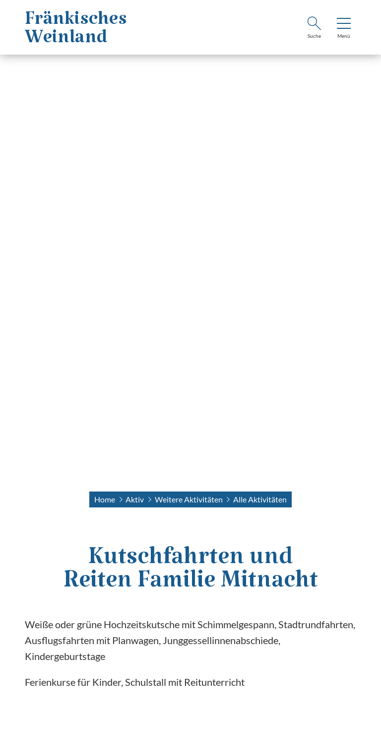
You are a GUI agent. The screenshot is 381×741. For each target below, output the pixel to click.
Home (104, 499)
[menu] (343, 28)
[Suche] (314, 28)
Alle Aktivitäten (260, 499)
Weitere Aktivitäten (189, 499)
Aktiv (135, 499)
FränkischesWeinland (76, 33)
